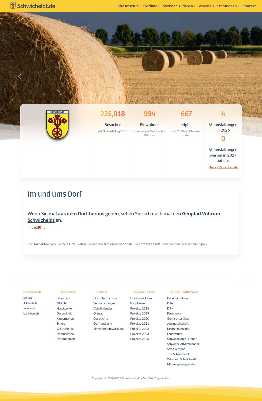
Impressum (29, 308)
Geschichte (100, 318)
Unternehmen (65, 338)
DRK (170, 308)
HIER (37, 227)
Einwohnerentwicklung (108, 328)
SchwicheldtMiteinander (183, 344)
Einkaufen (63, 298)
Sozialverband (176, 349)
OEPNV (61, 303)
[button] (128, 6)
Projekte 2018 (139, 308)
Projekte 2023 (139, 334)
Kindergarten (65, 318)
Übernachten (65, 334)
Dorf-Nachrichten (105, 298)
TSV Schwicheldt (178, 354)
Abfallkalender (102, 308)
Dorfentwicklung (141, 298)
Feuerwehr (174, 313)
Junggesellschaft (178, 323)
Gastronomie (65, 328)
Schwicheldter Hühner (181, 338)
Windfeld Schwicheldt (181, 359)
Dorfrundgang (102, 323)
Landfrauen (174, 334)
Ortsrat (98, 313)
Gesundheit (64, 313)
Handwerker (64, 308)
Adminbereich (31, 313)
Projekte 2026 (139, 338)
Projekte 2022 (139, 328)
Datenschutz (30, 303)
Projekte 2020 (139, 318)
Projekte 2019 (139, 313)
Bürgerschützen (177, 298)
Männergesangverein (181, 364)
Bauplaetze (137, 303)
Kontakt (27, 297)
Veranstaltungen (104, 303)
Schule (60, 323)
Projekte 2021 (139, 323)
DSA (170, 303)
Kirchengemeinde (178, 328)
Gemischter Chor (178, 318)
